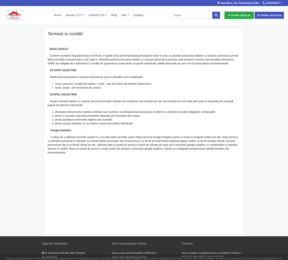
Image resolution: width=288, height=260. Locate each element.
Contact (138, 15)
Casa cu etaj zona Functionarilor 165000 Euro (134, 253)
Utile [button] (124, 15)
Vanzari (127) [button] (74, 15)
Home (59, 15)
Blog (114, 15)
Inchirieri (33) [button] (97, 15)
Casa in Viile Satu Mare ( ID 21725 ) (129, 257)
